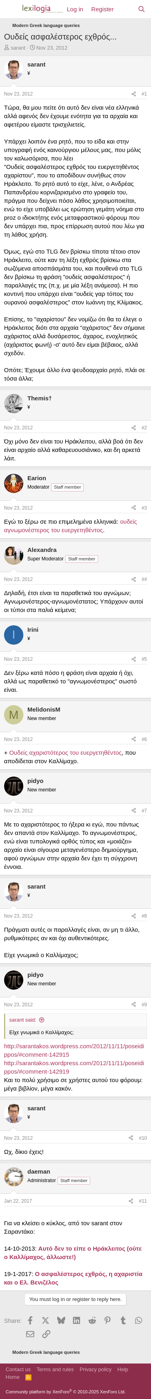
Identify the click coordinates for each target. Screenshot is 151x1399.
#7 (144, 811)
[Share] (133, 94)
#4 (144, 579)
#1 (144, 94)
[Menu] (11, 9)
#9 (144, 1005)
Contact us (18, 1369)
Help (123, 1369)
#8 (144, 916)
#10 (143, 1138)
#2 (144, 428)
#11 (143, 1201)
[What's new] (125, 9)
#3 (144, 508)
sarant (18, 48)
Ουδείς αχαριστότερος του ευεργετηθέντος (65, 752)
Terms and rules (55, 1369)
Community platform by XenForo (66, 1391)
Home (13, 1377)
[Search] (141, 9)
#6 (144, 739)
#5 (144, 659)
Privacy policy (96, 1369)
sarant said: (22, 1020)
